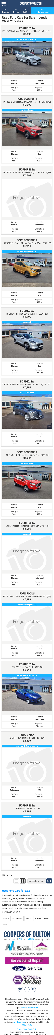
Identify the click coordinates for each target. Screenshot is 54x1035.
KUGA (46, 918)
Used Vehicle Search (42, 10)
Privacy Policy (22, 1029)
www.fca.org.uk (19, 1022)
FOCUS (38, 918)
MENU (3, 3)
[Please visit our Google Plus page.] (33, 989)
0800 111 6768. (27, 1025)
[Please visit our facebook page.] (27, 989)
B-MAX (6, 918)
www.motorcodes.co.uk (29, 1008)
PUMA (5, 925)
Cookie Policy (32, 1029)
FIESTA (29, 918)
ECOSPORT (17, 918)
